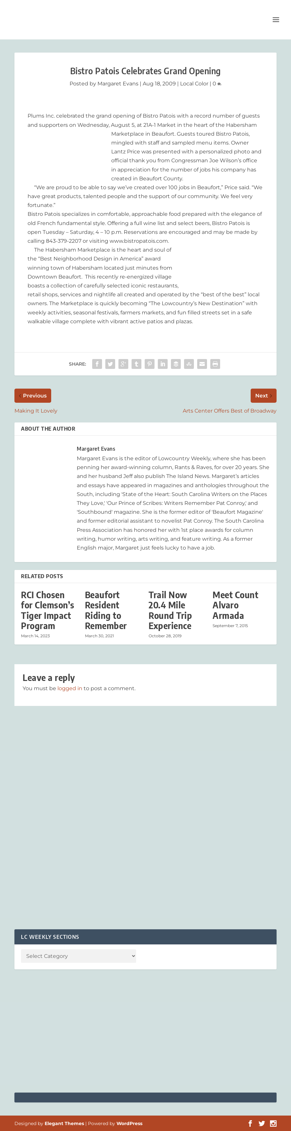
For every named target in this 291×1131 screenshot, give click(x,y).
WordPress (129, 1123)
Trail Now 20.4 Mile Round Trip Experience (170, 610)
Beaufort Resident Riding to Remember (106, 610)
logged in (69, 688)
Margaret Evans (117, 83)
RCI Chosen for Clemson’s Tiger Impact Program (47, 610)
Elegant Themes (64, 1123)
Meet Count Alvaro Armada (235, 605)
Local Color (194, 83)
